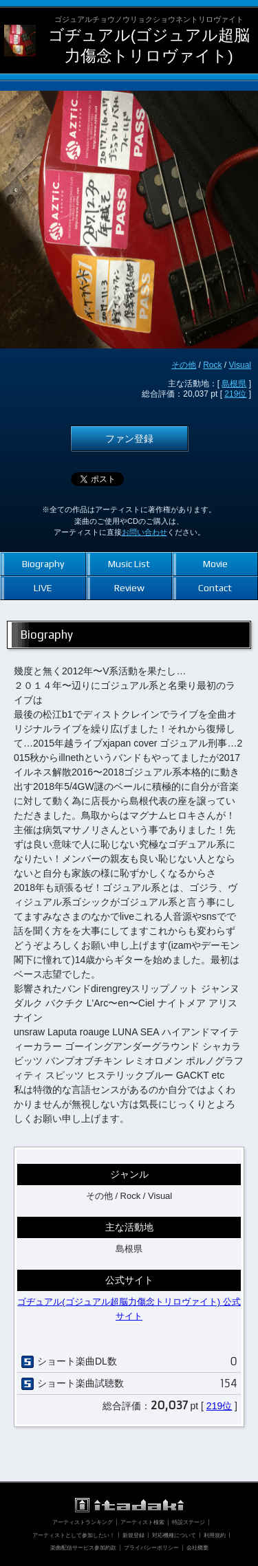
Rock (212, 365)
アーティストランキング (82, 1522)
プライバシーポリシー (151, 1547)
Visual (240, 365)
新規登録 (133, 1535)
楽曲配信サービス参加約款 (83, 1547)
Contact (215, 587)
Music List (129, 563)
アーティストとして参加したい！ (73, 1535)
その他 (183, 365)
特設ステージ (188, 1522)
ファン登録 (129, 438)
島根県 (234, 383)
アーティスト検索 (142, 1522)
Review (129, 587)
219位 (235, 394)
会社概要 (197, 1547)
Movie (215, 563)
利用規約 (215, 1535)
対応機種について (174, 1535)
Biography (43, 563)
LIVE (43, 587)
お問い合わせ (144, 532)
